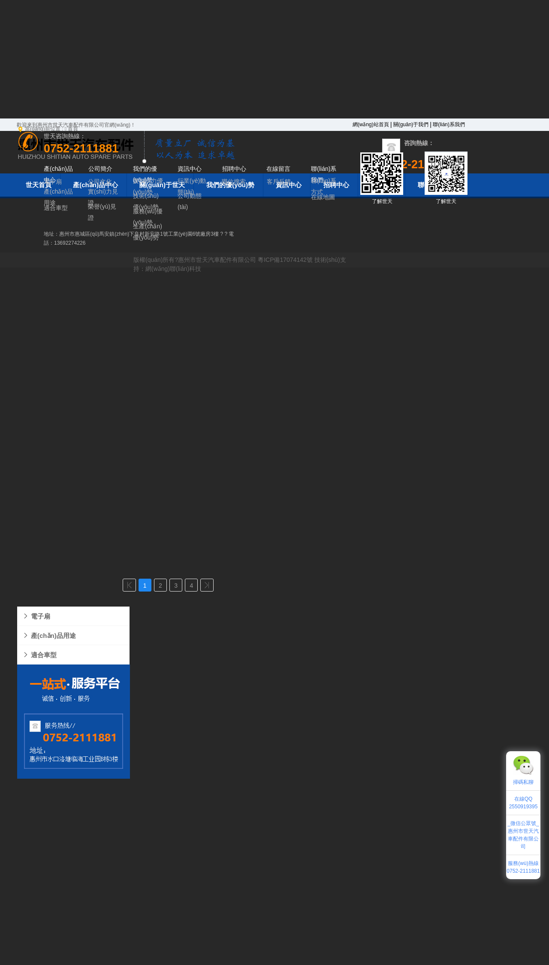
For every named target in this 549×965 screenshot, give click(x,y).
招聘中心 (234, 168)
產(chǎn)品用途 (49, 635)
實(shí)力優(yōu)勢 (148, 186)
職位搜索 (234, 181)
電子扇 (36, 616)
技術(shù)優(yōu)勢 (146, 201)
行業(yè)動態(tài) (192, 186)
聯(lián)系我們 (449, 124)
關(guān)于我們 (411, 124)
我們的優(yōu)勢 (145, 174)
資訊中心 (190, 168)
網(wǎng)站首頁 (371, 124)
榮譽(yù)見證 (102, 212)
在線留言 (278, 168)
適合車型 (39, 655)
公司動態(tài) (190, 201)
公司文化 (100, 181)
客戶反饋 (279, 181)
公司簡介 (100, 168)
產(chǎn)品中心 (58, 174)
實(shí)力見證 (103, 196)
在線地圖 (323, 197)
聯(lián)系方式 (323, 186)
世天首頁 (38, 184)
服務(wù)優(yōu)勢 (148, 216)
